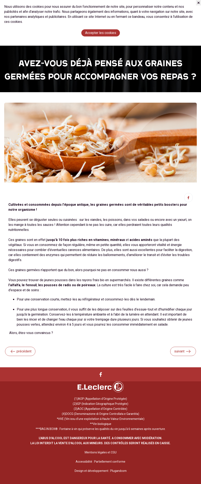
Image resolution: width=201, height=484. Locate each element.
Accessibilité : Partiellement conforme (100, 461)
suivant (182, 351)
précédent (20, 351)
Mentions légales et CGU (101, 452)
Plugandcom (118, 471)
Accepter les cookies (100, 32)
